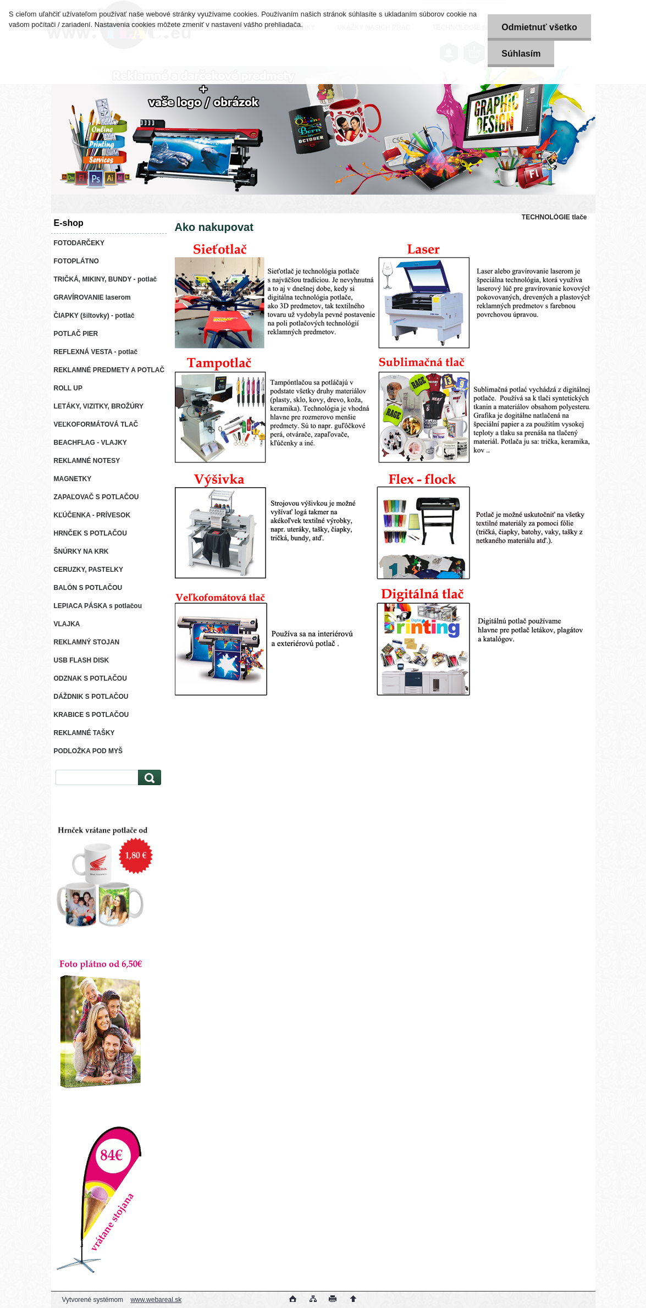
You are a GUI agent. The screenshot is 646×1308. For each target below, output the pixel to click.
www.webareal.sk (155, 1300)
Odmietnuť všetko (539, 27)
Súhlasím (520, 53)
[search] (148, 778)
